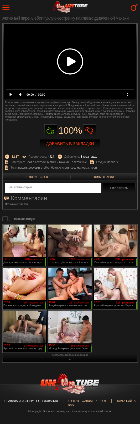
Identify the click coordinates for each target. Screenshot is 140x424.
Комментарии (103, 177)
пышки (22, 167)
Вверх (129, 399)
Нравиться (50, 130)
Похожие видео (36, 177)
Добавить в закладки (70, 144)
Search (134, 7)
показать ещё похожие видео (70, 355)
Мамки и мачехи (58, 162)
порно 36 (113, 162)
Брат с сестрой (36, 162)
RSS (71, 405)
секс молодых (79, 167)
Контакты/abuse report (87, 401)
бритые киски (60, 167)
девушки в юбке (38, 167)
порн (93, 167)
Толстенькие (78, 162)
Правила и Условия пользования (31, 401)
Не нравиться (89, 130)
